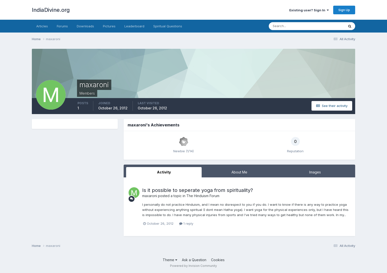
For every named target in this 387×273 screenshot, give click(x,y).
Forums (62, 26)
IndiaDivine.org (51, 10)
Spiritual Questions (167, 26)
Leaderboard (134, 26)
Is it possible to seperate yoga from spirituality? (197, 190)
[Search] (290, 26)
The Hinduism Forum (202, 196)
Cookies (218, 260)
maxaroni (149, 196)
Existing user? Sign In (309, 10)
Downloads (85, 26)
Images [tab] (315, 172)
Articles (42, 26)
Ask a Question (194, 260)
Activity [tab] (164, 172)
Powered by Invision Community (193, 266)
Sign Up (344, 10)
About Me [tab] (239, 172)
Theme (170, 260)
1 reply (186, 223)
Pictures (109, 26)
